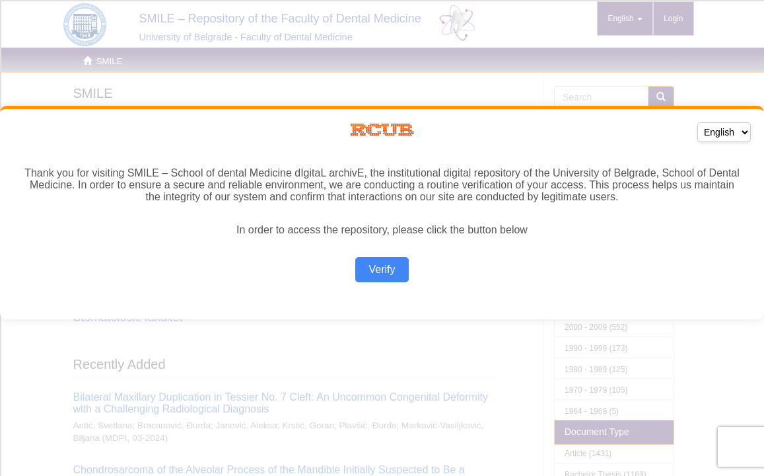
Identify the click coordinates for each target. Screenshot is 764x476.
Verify (381, 269)
